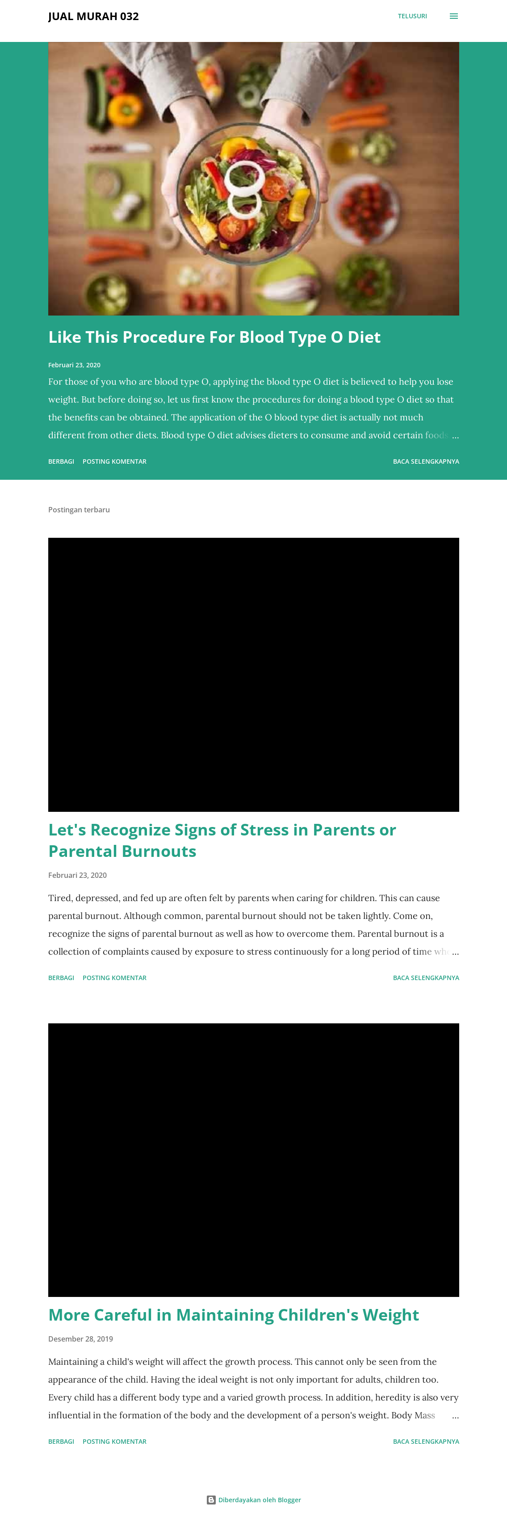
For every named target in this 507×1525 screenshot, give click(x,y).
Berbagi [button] (61, 461)
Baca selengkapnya (426, 461)
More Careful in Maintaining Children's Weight (233, 1315)
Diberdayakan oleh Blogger (253, 1500)
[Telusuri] (412, 16)
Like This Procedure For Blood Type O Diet (214, 337)
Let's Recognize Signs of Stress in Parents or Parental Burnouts (222, 840)
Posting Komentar (115, 461)
